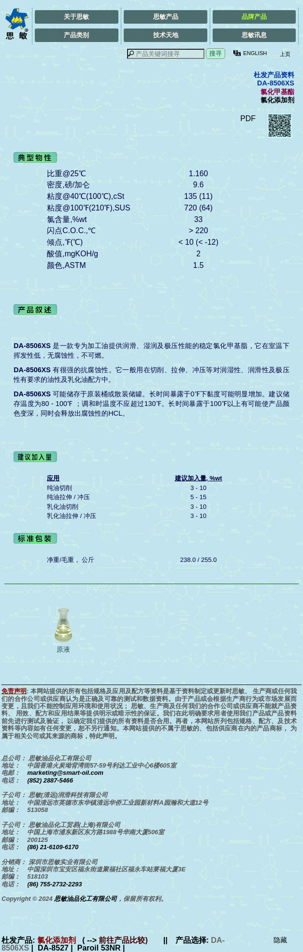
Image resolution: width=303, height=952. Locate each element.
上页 (284, 54)
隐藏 (280, 940)
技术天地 (165, 35)
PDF (248, 118)
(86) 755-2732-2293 (54, 884)
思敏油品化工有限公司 (85, 898)
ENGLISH (255, 53)
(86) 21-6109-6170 (52, 847)
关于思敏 (76, 16)
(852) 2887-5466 (50, 780)
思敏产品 (165, 16)
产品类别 (76, 35)
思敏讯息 (254, 35)
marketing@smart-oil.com (65, 772)
